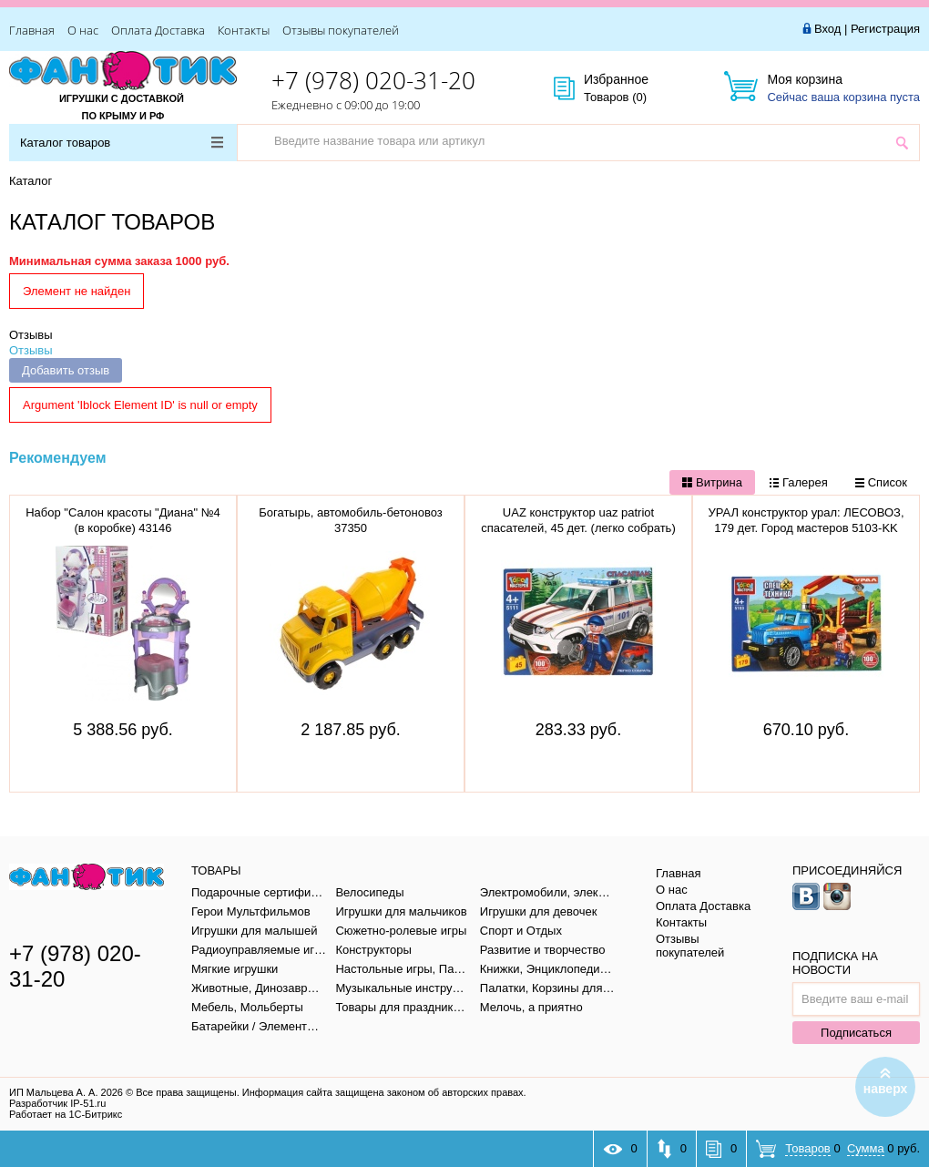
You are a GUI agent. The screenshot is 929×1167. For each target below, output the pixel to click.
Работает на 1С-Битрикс (65, 1114)
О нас (82, 30)
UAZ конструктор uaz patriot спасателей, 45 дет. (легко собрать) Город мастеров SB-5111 (578, 528)
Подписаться (856, 1032)
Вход (827, 29)
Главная (32, 30)
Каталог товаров (121, 142)
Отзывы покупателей (340, 30)
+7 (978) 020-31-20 (373, 80)
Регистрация (885, 29)
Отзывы (31, 335)
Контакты (244, 30)
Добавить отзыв (65, 370)
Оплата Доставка (158, 30)
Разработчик (57, 1103)
